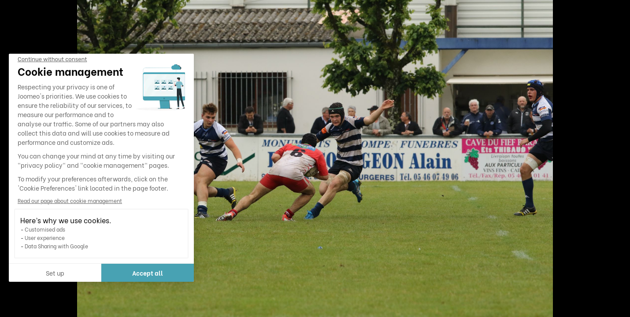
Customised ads (45, 229)
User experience (45, 237)
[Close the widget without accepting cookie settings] (52, 59)
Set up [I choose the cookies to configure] (55, 272)
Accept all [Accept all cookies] (147, 272)
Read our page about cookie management (70, 200)
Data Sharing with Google (56, 246)
